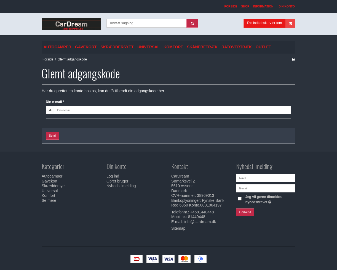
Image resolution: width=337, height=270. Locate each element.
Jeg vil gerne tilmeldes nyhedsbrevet (270, 199)
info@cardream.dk (200, 221)
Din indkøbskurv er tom (271, 23)
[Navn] (265, 178)
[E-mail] (265, 188)
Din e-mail (55, 102)
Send (52, 135)
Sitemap (178, 228)
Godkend (245, 212)
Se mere (49, 200)
